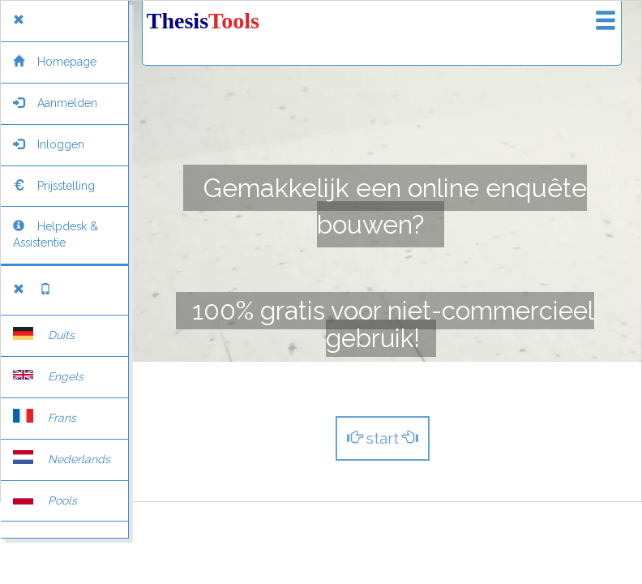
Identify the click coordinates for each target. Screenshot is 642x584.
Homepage (54, 61)
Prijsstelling (54, 185)
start (382, 438)
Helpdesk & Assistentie (55, 234)
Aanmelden (55, 103)
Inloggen (48, 144)
